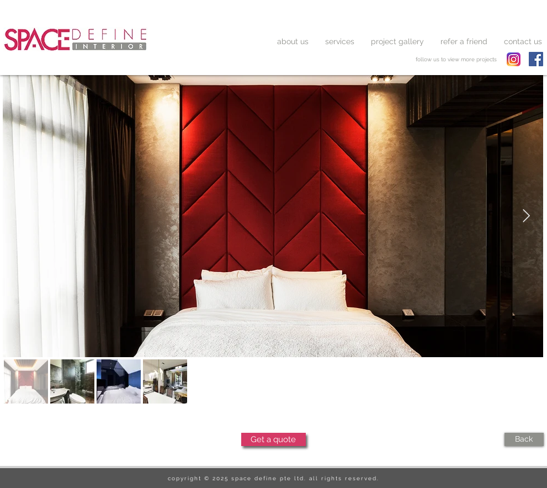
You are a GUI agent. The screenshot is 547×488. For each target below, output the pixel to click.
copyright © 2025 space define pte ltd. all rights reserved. (273, 478)
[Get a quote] (273, 439)
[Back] (524, 439)
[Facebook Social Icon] (536, 59)
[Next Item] (526, 216)
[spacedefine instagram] (514, 59)
